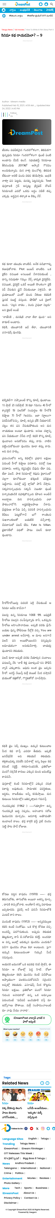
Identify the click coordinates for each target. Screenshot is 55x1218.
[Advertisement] (27, 69)
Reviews (44, 1178)
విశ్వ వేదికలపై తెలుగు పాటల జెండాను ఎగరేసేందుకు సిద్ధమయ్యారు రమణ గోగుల (12, 1117)
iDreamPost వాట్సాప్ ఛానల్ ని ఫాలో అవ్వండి (29, 1019)
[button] (47, 1083)
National (45, 1168)
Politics (19, 1173)
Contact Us (30, 1198)
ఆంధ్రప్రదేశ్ (25, 10)
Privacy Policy (12, 1198)
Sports (28, 1188)
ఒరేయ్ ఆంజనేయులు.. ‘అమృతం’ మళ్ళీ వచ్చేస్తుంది (38, 1112)
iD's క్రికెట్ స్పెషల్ (11, 1158)
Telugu (45, 1139)
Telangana (10, 1168)
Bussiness (41, 1188)
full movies (19, 29)
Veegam (33, 1212)
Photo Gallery (12, 1183)
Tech (17, 1188)
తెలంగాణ (38, 10)
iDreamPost (11, 1149)
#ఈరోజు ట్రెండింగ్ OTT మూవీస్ (40, 15)
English (32, 1139)
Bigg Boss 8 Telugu (34, 1158)
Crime (7, 1173)
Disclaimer (10, 1203)
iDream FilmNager (32, 1149)
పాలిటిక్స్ (50, 10)
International (28, 1168)
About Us (29, 1193)
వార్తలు (13, 10)
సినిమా (5, 1103)
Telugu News (7, 29)
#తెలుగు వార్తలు (16, 15)
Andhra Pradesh (24, 1163)
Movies (31, 1178)
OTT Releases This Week (18, 1153)
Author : (13, 101)
